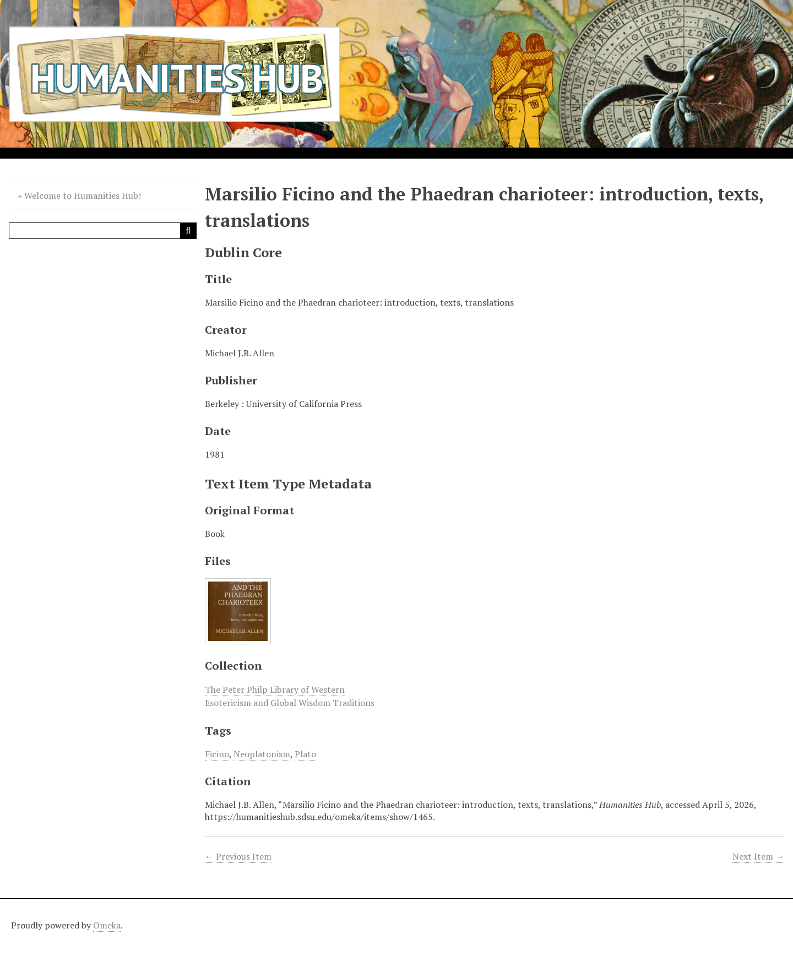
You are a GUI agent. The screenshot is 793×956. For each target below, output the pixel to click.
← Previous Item (238, 856)
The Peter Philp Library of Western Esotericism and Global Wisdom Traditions (289, 696)
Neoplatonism (261, 754)
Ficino (217, 754)
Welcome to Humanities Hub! (82, 195)
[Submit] (188, 230)
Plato (305, 754)
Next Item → (758, 856)
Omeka (107, 925)
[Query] (103, 230)
